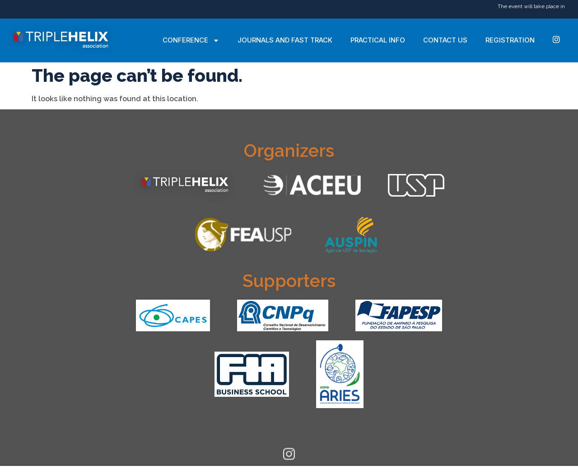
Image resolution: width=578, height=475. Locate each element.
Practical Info (377, 40)
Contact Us (445, 40)
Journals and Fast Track (285, 40)
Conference (191, 40)
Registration (510, 40)
